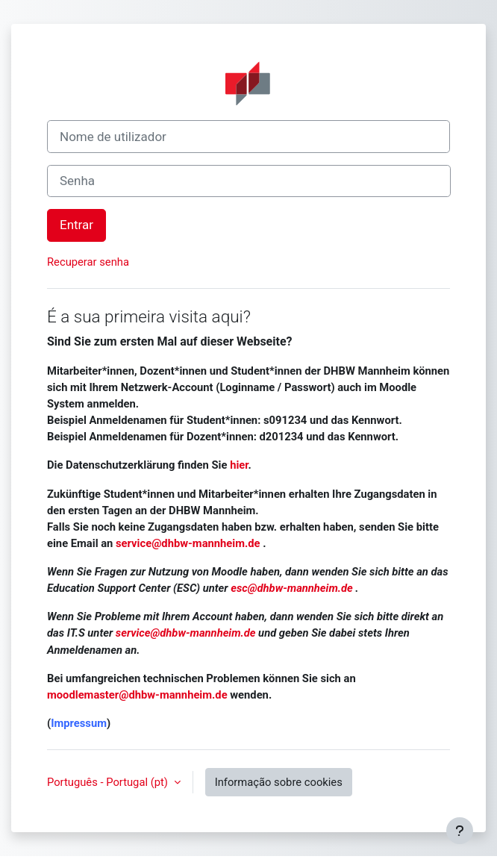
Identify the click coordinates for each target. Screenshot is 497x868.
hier (239, 465)
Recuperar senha (88, 262)
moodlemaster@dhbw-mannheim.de (137, 695)
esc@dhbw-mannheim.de (292, 588)
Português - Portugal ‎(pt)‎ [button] (109, 782)
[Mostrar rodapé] (459, 830)
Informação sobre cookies (279, 782)
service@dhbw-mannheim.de (189, 543)
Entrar (76, 224)
